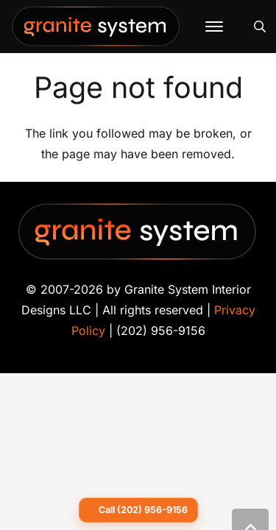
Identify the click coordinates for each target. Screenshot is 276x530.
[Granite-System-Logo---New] (96, 30)
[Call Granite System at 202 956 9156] (138, 510)
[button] (214, 26)
